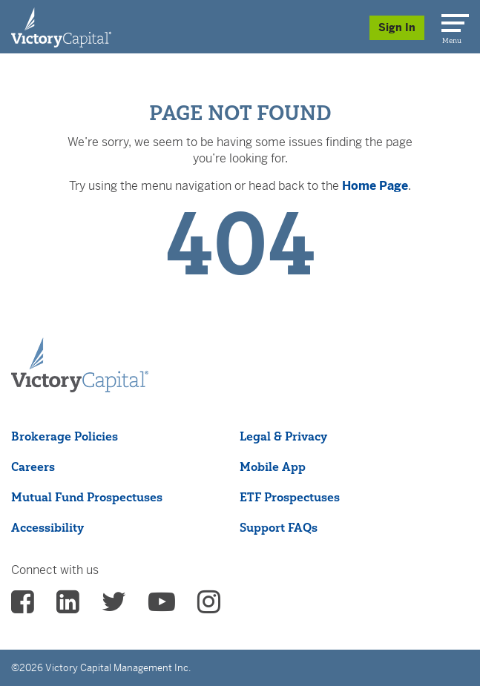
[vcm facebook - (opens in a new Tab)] (22, 606)
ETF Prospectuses (290, 496)
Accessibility (47, 527)
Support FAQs (279, 527)
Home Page (375, 186)
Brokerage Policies (64, 436)
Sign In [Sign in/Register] (396, 27)
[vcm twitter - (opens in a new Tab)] (114, 606)
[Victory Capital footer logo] (79, 387)
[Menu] (452, 20)
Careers (33, 466)
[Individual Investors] (61, 27)
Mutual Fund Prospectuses (86, 496)
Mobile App (273, 466)
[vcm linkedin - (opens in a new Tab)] (67, 606)
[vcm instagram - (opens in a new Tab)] (208, 606)
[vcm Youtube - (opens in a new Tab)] (161, 606)
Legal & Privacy (283, 436)
